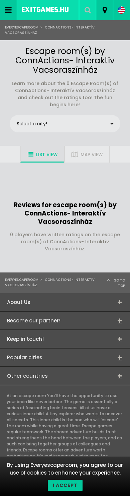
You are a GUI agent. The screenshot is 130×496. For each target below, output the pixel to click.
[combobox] (104, 10)
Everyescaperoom (21, 27)
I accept (65, 485)
